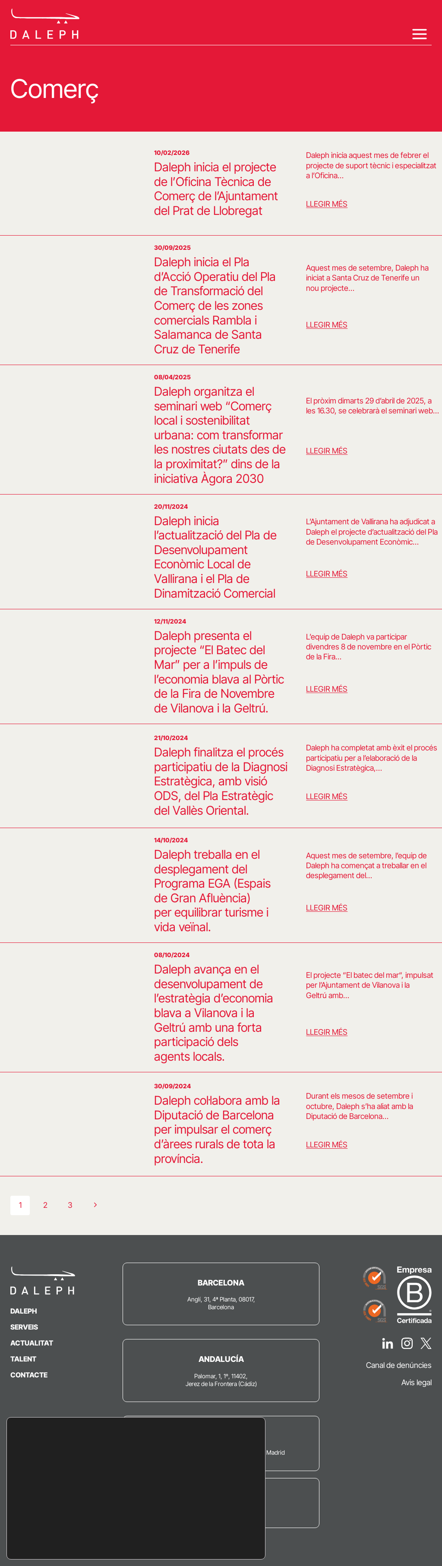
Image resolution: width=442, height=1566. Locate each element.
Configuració (208, 1541)
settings (115, 1535)
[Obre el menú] (419, 34)
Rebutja (208, 1523)
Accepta (208, 1505)
